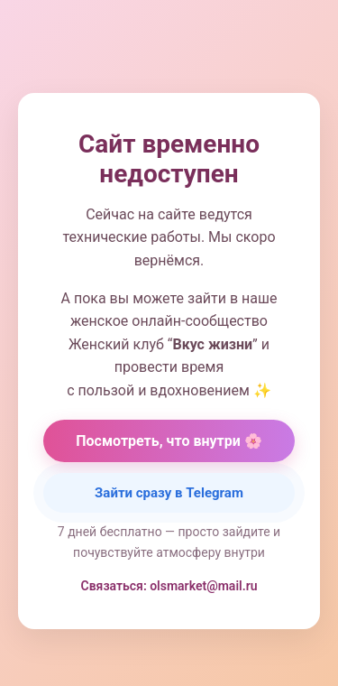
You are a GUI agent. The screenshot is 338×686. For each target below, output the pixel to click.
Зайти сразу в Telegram (169, 493)
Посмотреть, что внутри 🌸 (169, 441)
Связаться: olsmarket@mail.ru (169, 586)
